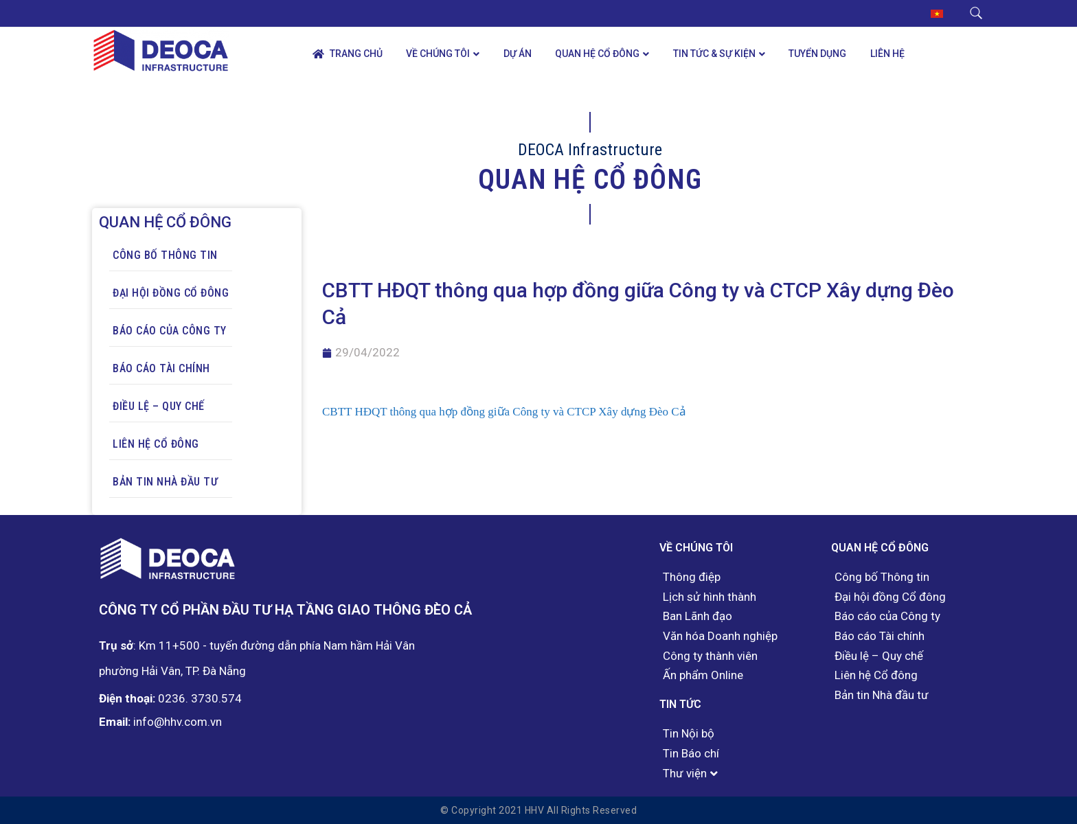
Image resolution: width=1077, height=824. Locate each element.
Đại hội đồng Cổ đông (171, 292)
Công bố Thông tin (165, 255)
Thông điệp (692, 577)
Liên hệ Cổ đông (156, 443)
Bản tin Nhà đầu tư (165, 481)
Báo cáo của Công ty (170, 330)
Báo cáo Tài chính (161, 368)
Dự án (517, 53)
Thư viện (685, 773)
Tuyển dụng (817, 53)
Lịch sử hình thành (709, 597)
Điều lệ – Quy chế (159, 406)
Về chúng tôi (438, 53)
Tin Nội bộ (688, 733)
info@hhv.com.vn (177, 722)
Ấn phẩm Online (703, 675)
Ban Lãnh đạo (697, 616)
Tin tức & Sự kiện (714, 53)
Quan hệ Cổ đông (597, 53)
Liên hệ (887, 53)
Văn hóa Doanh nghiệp (720, 636)
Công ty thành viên (710, 656)
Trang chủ (348, 54)
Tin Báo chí (691, 753)
